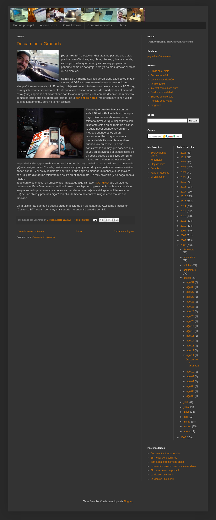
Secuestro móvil (159, 75)
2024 (183, 157)
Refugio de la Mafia (161, 100)
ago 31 (191, 282)
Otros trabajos (72, 25)
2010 (183, 225)
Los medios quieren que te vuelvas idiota (173, 466)
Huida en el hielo (160, 71)
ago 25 (191, 306)
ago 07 (191, 381)
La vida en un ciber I (162, 474)
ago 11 (191, 355)
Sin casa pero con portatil (165, 470)
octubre (187, 265)
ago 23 (191, 316)
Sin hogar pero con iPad (164, 457)
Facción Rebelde (160, 172)
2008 (183, 235)
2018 (183, 186)
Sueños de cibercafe (162, 96)
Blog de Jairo (158, 164)
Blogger (128, 501)
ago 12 (191, 350)
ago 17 (191, 326)
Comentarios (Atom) (43, 237)
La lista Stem (158, 83)
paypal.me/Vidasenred (159, 56)
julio (186, 402)
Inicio (79, 231)
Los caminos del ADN (162, 79)
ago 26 (191, 301)
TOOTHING (101, 182)
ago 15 (191, 335)
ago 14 (191, 340)
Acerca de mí (48, 25)
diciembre (188, 249)
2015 (183, 201)
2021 (183, 172)
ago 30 (191, 287)
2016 (183, 196)
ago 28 (191, 296)
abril (186, 416)
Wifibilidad (156, 159)
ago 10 (191, 371)
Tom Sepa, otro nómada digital (167, 461)
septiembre (189, 270)
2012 (183, 216)
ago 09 (191, 376)
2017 (183, 191)
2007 (183, 240)
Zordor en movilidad (162, 92)
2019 (183, 181)
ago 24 (191, 311)
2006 (183, 245)
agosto (187, 277)
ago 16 (191, 331)
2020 (183, 177)
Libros (122, 25)
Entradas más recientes (31, 231)
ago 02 (191, 396)
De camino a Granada (39, 43)
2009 (183, 230)
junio (186, 407)
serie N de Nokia (86, 97)
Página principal (23, 25)
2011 (183, 220)
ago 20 (191, 321)
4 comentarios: (82, 220)
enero (186, 431)
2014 (183, 206)
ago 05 (191, 386)
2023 (183, 162)
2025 (183, 152)
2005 (183, 437)
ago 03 (191, 391)
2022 (183, 167)
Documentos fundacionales (166, 453)
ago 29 (191, 291)
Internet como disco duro (164, 88)
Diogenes (156, 105)
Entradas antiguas (124, 231)
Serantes (156, 168)
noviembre (189, 257)
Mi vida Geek (158, 176)
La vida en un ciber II (162, 479)
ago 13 (191, 345)
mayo (186, 411)
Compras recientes (99, 25)
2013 (183, 211)
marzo (187, 421)
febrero (187, 426)
